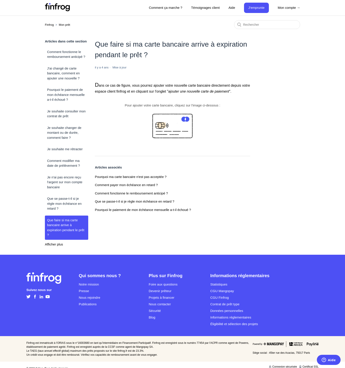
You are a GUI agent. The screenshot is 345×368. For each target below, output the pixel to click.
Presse (84, 291)
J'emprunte (256, 7)
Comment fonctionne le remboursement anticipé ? (66, 54)
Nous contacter (160, 304)
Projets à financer (161, 297)
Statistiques (219, 284)
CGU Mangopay (222, 291)
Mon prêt (64, 24)
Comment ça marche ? (165, 7)
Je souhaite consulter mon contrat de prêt (66, 113)
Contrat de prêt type (225, 304)
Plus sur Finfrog (165, 275)
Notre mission (89, 284)
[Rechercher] (267, 24)
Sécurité (155, 311)
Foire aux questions (163, 284)
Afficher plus (54, 244)
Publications (88, 304)
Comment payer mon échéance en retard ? (126, 185)
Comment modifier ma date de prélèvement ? (63, 163)
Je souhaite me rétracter (65, 149)
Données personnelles (226, 311)
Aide (232, 7)
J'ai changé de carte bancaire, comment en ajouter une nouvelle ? (63, 73)
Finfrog (49, 24)
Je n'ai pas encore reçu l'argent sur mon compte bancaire (64, 182)
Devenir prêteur (160, 291)
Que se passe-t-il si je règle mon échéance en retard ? (64, 203)
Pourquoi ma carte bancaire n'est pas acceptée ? (131, 177)
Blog (152, 317)
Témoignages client (205, 7)
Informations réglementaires (230, 317)
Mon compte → (289, 7)
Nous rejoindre (89, 297)
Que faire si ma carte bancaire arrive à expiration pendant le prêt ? (65, 227)
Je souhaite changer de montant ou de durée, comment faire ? (64, 132)
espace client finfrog (110, 91)
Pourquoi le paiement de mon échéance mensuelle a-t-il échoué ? (66, 94)
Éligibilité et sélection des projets (234, 324)
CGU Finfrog (219, 297)
